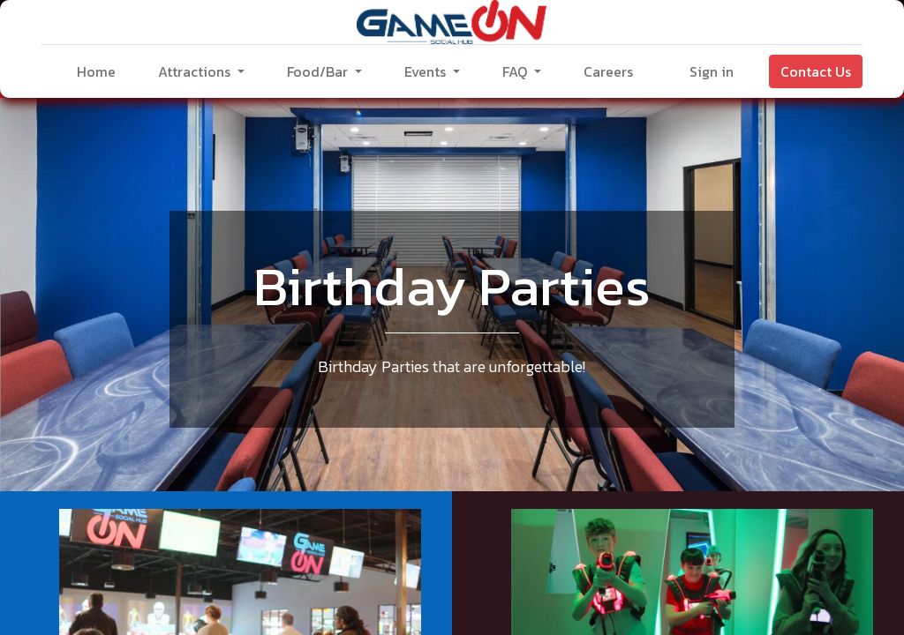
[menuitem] (96, 71)
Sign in (711, 71)
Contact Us (815, 71)
